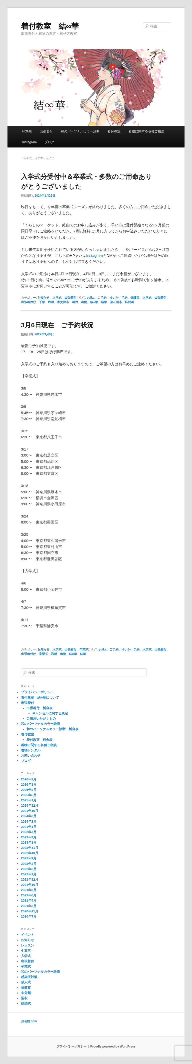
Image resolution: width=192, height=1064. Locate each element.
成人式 (26, 982)
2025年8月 (28, 790)
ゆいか (114, 297)
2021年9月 (28, 890)
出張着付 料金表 (39, 708)
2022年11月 (29, 848)
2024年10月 (29, 811)
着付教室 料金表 (39, 740)
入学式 (57, 297)
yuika (90, 297)
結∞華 (94, 302)
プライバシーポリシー (37, 692)
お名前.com (29, 1021)
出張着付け (28, 302)
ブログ (49, 142)
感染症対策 (29, 977)
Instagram (29, 142)
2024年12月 (29, 805)
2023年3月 (28, 837)
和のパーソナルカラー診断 (80, 131)
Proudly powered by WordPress (113, 1046)
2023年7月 (28, 832)
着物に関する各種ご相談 (146, 131)
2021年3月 (28, 906)
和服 (51, 302)
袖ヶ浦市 (116, 302)
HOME (27, 131)
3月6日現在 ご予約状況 (57, 325)
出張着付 (46, 131)
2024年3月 (28, 816)
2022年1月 (28, 874)
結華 (104, 302)
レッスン (27, 945)
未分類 (26, 993)
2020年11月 (29, 911)
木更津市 (63, 302)
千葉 (42, 302)
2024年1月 (28, 827)
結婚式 (26, 1003)
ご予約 (102, 297)
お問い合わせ (30, 755)
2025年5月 (28, 795)
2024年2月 (28, 821)
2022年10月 (29, 853)
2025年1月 (28, 800)
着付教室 (114, 131)
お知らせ (44, 297)
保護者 (135, 297)
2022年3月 (28, 864)
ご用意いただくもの (41, 718)
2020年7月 (28, 916)
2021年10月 (29, 885)
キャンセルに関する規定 (50, 713)
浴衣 (24, 998)
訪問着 (129, 302)
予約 (125, 297)
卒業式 (84, 649)
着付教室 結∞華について (40, 697)
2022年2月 (28, 869)
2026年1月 (28, 784)
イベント (27, 935)
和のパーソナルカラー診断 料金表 (52, 729)
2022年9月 (28, 858)
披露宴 (26, 988)
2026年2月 (28, 779)
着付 (75, 302)
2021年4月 (28, 900)
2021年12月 (29, 879)
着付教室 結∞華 (50, 26)
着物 (84, 302)
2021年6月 (28, 895)
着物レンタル (30, 750)
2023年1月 (28, 842)
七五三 (26, 951)
